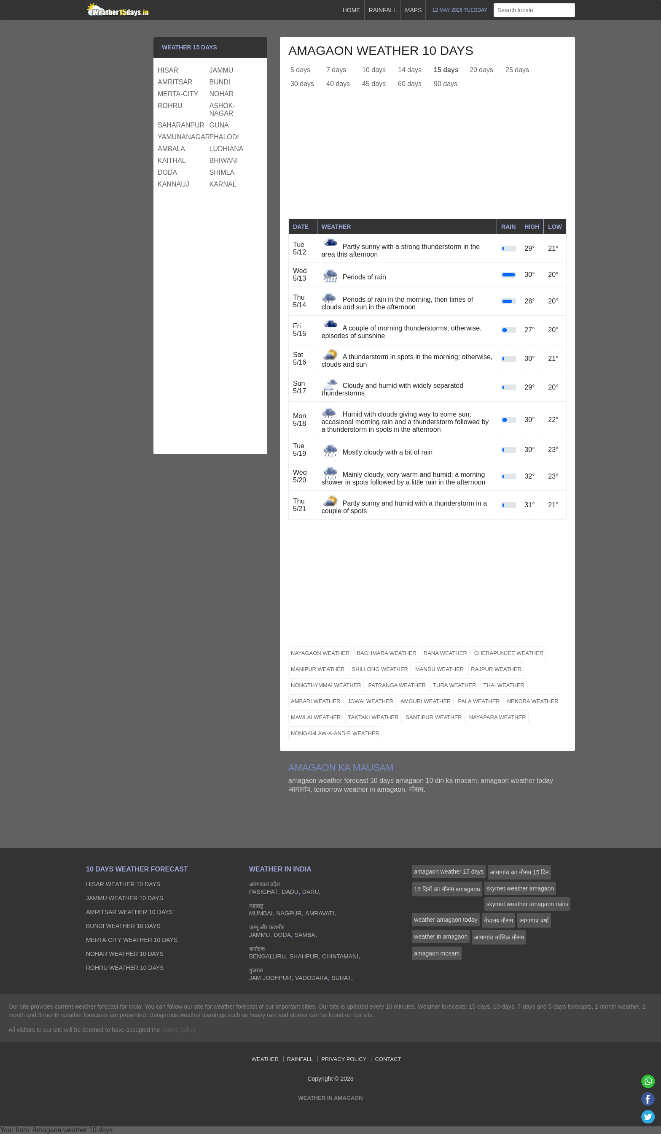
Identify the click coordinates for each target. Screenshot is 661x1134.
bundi (220, 82)
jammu (222, 70)
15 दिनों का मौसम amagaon (447, 889)
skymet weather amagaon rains (527, 904)
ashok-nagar (222, 109)
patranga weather (397, 685)
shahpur (304, 956)
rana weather (445, 653)
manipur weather (318, 669)
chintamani (340, 956)
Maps (413, 10)
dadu (290, 891)
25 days (517, 69)
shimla (222, 172)
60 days (410, 83)
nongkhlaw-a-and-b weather (335, 733)
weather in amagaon (441, 936)
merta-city (178, 93)
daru (310, 891)
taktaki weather (373, 717)
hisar (168, 70)
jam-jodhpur (270, 977)
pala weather (479, 701)
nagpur (289, 913)
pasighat (263, 891)
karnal (223, 184)
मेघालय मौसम (498, 920)
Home (351, 10)
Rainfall (383, 10)
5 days (300, 69)
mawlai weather (316, 717)
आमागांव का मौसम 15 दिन (519, 872)
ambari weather (316, 701)
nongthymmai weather (326, 685)
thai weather (503, 685)
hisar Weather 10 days (123, 884)
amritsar (175, 82)
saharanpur (181, 125)
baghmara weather (386, 653)
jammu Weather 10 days (124, 898)
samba (305, 934)
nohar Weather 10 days (125, 953)
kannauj (173, 184)
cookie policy (178, 1029)
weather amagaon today (445, 919)
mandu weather (439, 669)
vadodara (311, 977)
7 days (336, 69)
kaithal (172, 160)
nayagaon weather (320, 653)
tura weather (454, 685)
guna (219, 125)
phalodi (224, 137)
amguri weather (425, 701)
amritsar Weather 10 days (129, 912)
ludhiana (227, 148)
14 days (410, 69)
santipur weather (434, 717)
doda (167, 172)
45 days (374, 83)
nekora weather (533, 701)
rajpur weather (496, 669)
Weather (265, 1059)
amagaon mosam (436, 953)
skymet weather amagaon (520, 888)
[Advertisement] (427, 159)
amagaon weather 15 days (449, 871)
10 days (374, 69)
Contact (388, 1059)
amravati (319, 913)
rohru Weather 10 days (125, 967)
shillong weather (380, 669)
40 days (338, 83)
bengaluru (267, 956)
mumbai (261, 913)
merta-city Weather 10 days (131, 939)
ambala (171, 148)
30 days (302, 83)
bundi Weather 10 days (123, 926)
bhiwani (224, 160)
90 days (445, 83)
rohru (170, 105)
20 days (481, 69)
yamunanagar (182, 137)
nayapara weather (497, 717)
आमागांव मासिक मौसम (499, 937)
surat (341, 977)
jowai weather (370, 701)
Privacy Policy (343, 1059)
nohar (222, 93)
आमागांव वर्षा (534, 920)
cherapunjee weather (508, 653)
